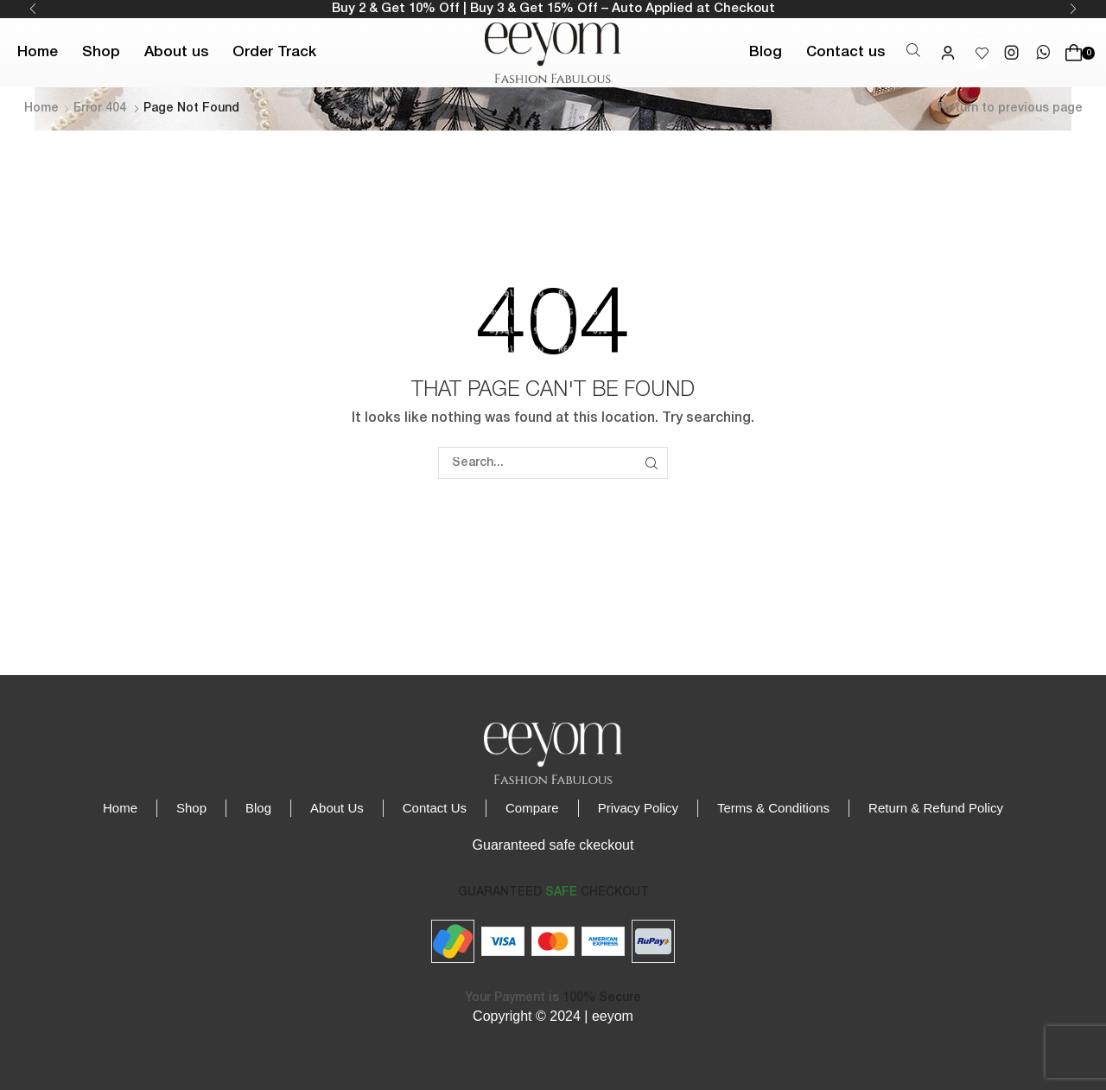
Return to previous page (1010, 108)
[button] (913, 51)
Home (41, 108)
